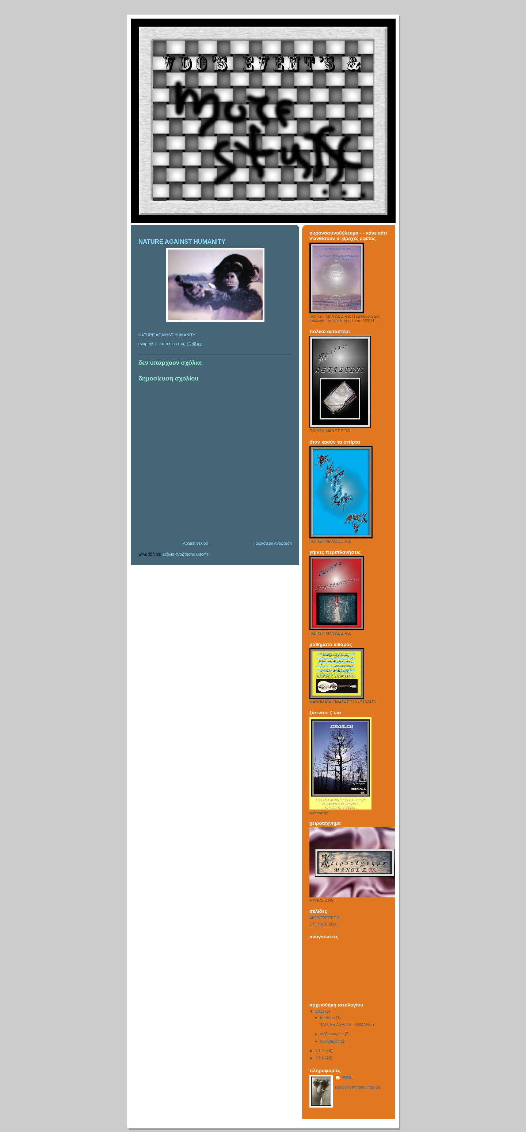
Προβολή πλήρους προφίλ (358, 1087)
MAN (346, 1077)
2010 (320, 1058)
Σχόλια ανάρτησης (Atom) (185, 554)
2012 (320, 1011)
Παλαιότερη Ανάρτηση (272, 543)
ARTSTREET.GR (324, 918)
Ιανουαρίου (330, 1041)
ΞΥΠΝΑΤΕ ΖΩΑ (323, 924)
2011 (320, 1050)
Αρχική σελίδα (195, 543)
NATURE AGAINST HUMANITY (166, 335)
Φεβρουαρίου (332, 1034)
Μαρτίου (328, 1018)
